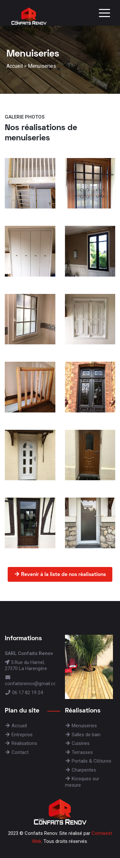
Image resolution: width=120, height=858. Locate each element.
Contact (16, 752)
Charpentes (80, 770)
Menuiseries (42, 66)
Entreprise (19, 735)
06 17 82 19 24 (24, 692)
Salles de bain (82, 735)
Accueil (14, 66)
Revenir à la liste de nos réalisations (60, 574)
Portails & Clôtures (88, 761)
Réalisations (21, 743)
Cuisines (77, 743)
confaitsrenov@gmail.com (32, 681)
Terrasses (79, 752)
